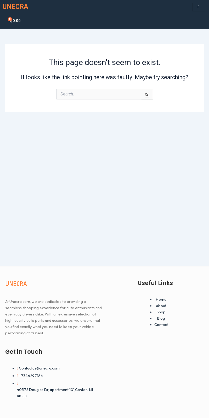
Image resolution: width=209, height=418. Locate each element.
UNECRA (15, 6)
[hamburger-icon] (198, 7)
